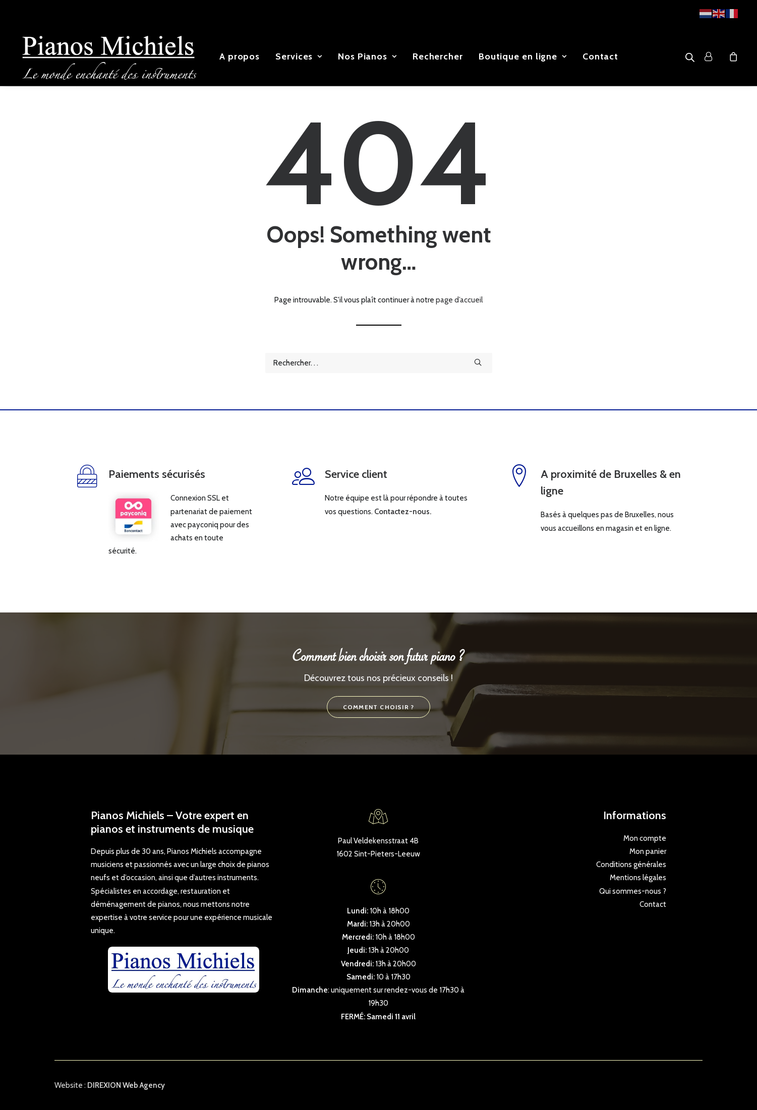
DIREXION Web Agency (126, 1085)
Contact (600, 56)
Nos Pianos (367, 56)
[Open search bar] (690, 57)
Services (298, 56)
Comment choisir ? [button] (378, 707)
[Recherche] (378, 363)
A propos (239, 56)
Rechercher (438, 56)
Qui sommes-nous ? (632, 891)
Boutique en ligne (523, 56)
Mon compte (644, 838)
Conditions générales (631, 864)
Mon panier (647, 851)
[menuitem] (239, 56)
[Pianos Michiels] (109, 56)
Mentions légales (638, 877)
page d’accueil (459, 299)
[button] (478, 362)
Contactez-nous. (402, 511)
